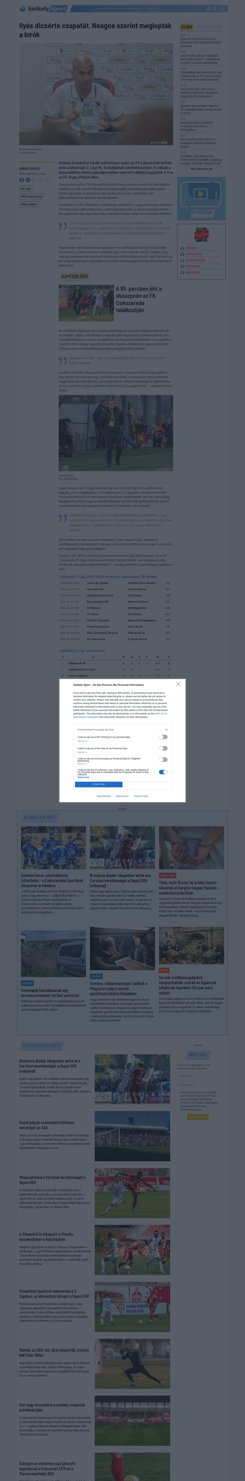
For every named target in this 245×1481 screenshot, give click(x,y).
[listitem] (122, 729)
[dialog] (122, 740)
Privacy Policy (141, 796)
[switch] (163, 737)
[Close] (179, 685)
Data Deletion (104, 796)
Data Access (122, 796)
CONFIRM (99, 784)
